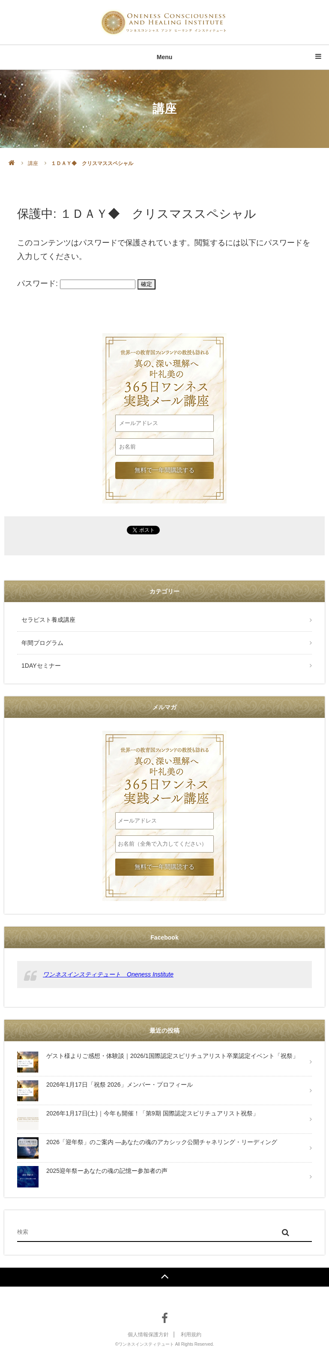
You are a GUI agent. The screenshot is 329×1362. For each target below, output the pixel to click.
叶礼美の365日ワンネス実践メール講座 (164, 361)
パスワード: (76, 283)
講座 (33, 163)
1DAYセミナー (41, 665)
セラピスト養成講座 (48, 619)
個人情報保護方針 (148, 1335)
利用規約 (191, 1335)
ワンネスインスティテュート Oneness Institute (108, 974)
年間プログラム (42, 642)
